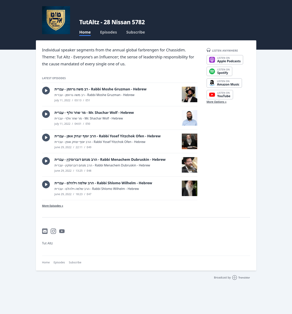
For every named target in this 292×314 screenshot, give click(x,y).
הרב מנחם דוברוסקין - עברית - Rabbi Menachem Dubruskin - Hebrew (110, 159)
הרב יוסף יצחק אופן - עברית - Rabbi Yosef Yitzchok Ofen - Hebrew (108, 136)
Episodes (108, 32)
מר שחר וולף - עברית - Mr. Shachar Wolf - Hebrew (94, 112)
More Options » (217, 102)
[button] (46, 90)
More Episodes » (52, 206)
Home (85, 32)
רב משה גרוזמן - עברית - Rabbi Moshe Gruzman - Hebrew (101, 89)
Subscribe (135, 32)
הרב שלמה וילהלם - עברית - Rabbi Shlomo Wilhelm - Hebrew (103, 183)
